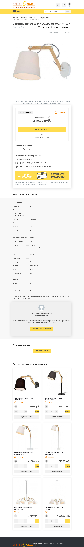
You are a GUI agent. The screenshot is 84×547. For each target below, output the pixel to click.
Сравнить (56, 27)
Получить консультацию (41, 329)
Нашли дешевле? (25, 112)
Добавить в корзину (42, 129)
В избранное (44, 27)
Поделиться (67, 27)
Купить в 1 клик (42, 137)
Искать (68, 11)
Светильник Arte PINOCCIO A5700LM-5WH (54, 508)
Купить (32, 411)
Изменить (38, 156)
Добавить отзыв (42, 351)
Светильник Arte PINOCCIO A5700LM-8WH (23, 508)
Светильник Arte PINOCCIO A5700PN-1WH (54, 453)
